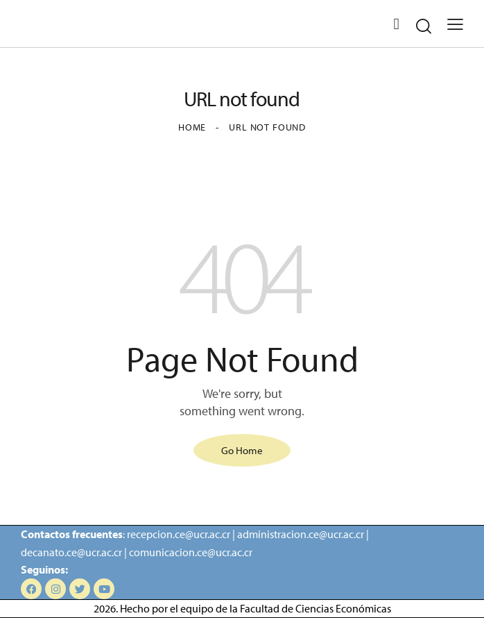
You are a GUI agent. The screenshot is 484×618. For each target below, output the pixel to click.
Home (192, 127)
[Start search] (424, 26)
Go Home (242, 450)
